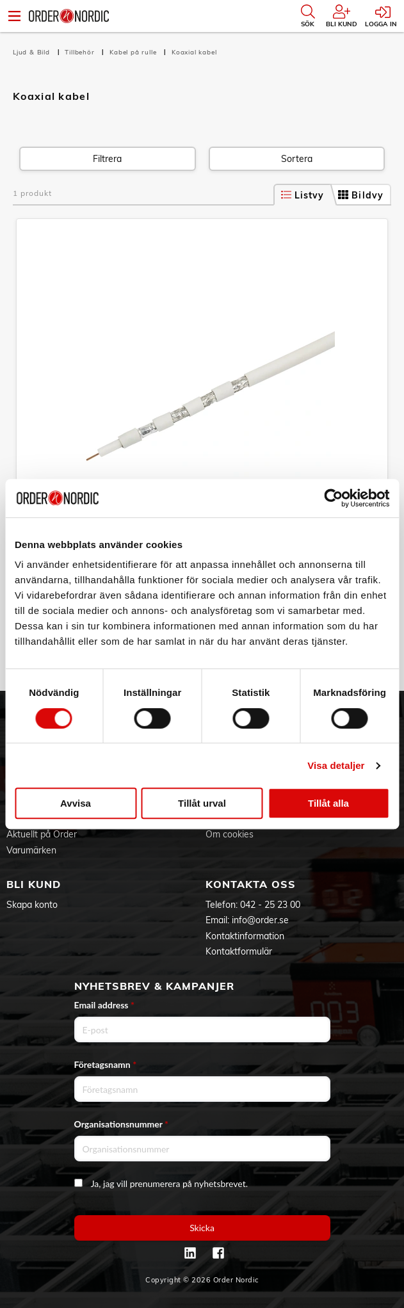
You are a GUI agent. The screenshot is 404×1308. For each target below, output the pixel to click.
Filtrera (107, 159)
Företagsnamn (105, 1064)
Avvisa (75, 803)
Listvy (303, 195)
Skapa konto (32, 904)
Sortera (296, 159)
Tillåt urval (202, 803)
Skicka (202, 1227)
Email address (104, 1004)
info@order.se (260, 920)
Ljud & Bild (33, 52)
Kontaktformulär (239, 951)
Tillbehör (81, 52)
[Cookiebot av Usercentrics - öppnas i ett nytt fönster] (333, 498)
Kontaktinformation (245, 936)
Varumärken (31, 850)
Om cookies (230, 834)
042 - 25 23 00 (270, 904)
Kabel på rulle (134, 52)
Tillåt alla (328, 803)
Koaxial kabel (194, 52)
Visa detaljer (335, 765)
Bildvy (361, 195)
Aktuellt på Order (41, 834)
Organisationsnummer (121, 1123)
